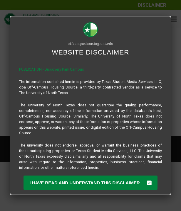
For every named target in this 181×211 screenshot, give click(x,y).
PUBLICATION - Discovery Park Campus (51, 69)
